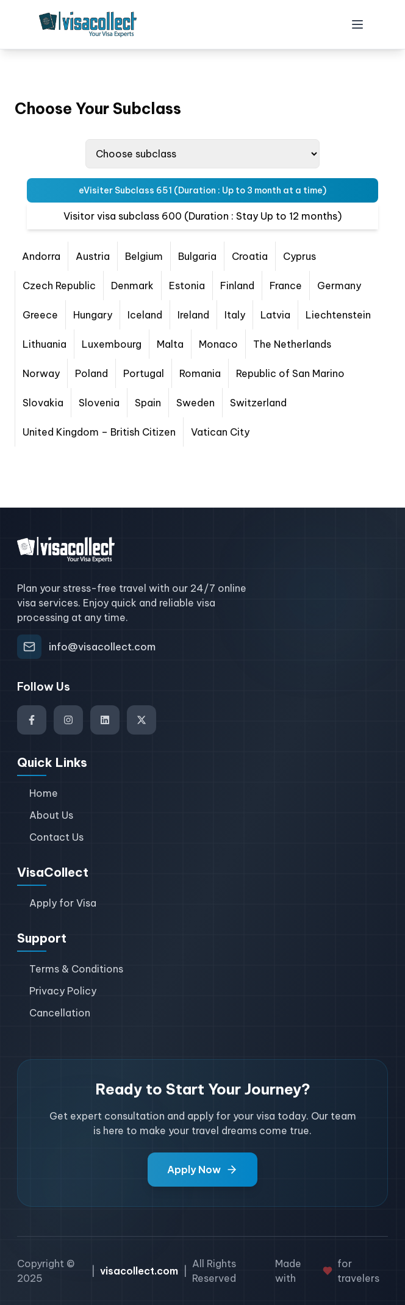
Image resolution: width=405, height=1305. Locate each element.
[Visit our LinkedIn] (105, 720)
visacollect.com (139, 1271)
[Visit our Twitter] (141, 720)
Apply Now (202, 1169)
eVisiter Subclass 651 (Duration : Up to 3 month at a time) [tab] (202, 190)
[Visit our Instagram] (68, 720)
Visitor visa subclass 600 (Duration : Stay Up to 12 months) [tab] (202, 216)
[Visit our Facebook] (31, 720)
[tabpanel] (202, 344)
